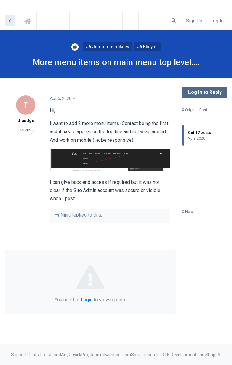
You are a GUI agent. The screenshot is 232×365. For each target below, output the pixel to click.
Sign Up (194, 21)
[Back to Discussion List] (10, 20)
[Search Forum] (173, 20)
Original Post (194, 110)
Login (86, 300)
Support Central (29, 20)
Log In (217, 21)
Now (187, 211)
